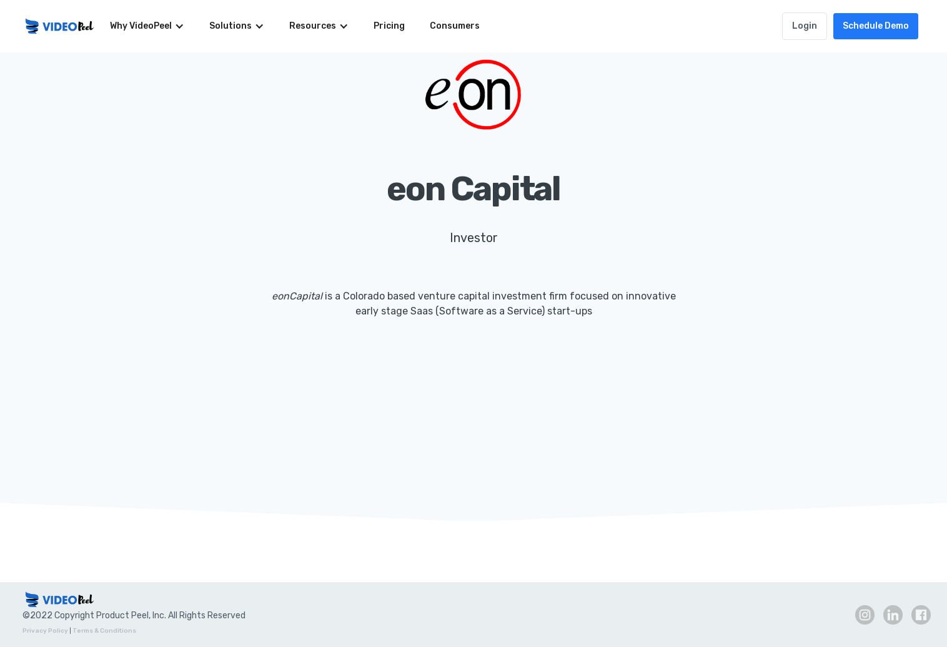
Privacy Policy (45, 631)
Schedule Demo (876, 26)
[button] (147, 26)
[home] (59, 26)
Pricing (389, 26)
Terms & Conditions (104, 631)
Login (804, 26)
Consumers (455, 26)
